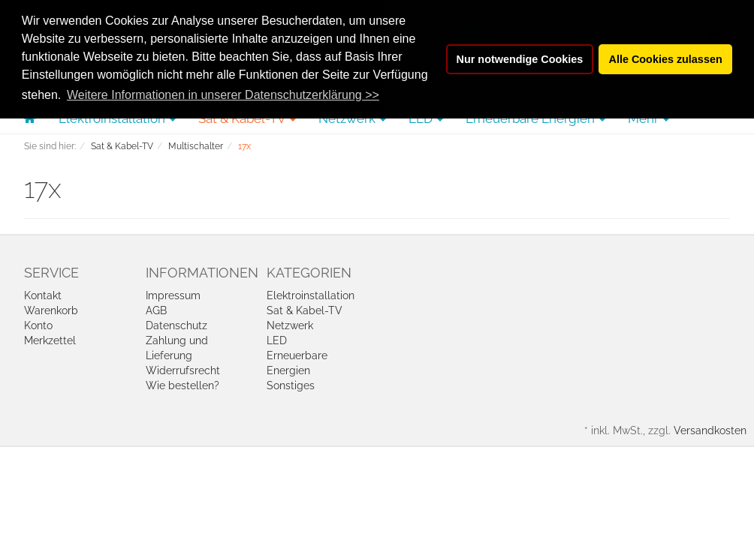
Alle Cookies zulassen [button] (665, 59)
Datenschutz (176, 326)
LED (277, 340)
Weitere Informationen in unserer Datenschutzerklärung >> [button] (223, 94)
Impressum (173, 296)
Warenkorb (51, 310)
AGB (156, 310)
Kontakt (43, 296)
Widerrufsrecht (183, 370)
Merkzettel (50, 340)
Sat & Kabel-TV (304, 310)
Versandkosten (710, 430)
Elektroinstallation (310, 296)
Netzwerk (290, 326)
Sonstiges (291, 386)
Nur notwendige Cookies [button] (520, 59)
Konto (38, 326)
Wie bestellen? (182, 386)
